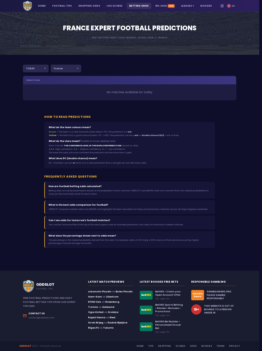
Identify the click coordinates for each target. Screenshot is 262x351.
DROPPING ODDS (89, 5)
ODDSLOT (25, 346)
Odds (193, 346)
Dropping (164, 346)
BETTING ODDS (139, 5)
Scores (181, 346)
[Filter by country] (66, 68)
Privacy (234, 346)
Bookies (206, 346)
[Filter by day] (36, 68)
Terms (220, 346)
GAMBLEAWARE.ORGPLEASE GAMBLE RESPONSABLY (219, 295)
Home (140, 346)
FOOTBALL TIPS (62, 5)
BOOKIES (206, 5)
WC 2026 (164, 6)
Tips (151, 346)
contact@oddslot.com (41, 317)
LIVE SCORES (115, 5)
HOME (42, 5)
